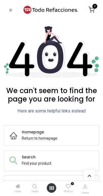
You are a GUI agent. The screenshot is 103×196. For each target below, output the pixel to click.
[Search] (34, 187)
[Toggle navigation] (10, 10)
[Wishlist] (68, 186)
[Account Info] (85, 187)
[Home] (17, 187)
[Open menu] (51, 188)
